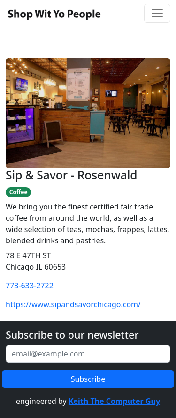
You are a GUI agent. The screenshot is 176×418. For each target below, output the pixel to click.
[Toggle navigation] (157, 13)
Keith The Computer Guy (114, 401)
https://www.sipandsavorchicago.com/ (73, 304)
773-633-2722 (30, 285)
